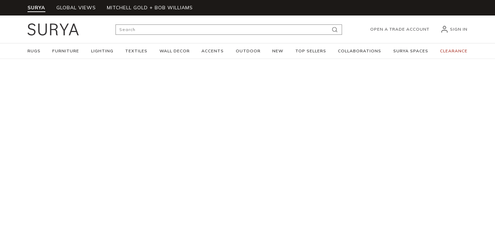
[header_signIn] (454, 29)
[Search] (229, 29)
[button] (34, 51)
